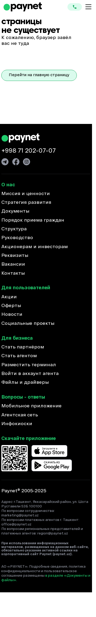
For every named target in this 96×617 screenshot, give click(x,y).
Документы (15, 211)
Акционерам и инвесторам (34, 246)
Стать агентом (19, 356)
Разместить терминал (28, 365)
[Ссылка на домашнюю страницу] (22, 6)
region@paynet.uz (52, 534)
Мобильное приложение (31, 406)
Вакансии (13, 264)
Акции (9, 297)
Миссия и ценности (25, 193)
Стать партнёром (22, 347)
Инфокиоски (16, 423)
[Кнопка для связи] (74, 7)
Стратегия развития (26, 202)
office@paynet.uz (16, 525)
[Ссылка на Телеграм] (5, 161)
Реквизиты (14, 255)
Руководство (17, 237)
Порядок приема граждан (32, 220)
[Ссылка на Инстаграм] (26, 161)
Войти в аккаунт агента (30, 373)
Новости (11, 314)
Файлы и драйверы (25, 382)
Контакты (13, 273)
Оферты (11, 305)
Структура (14, 229)
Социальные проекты (27, 323)
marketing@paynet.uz (20, 515)
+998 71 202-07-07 (28, 151)
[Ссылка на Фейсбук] (15, 161)
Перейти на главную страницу (39, 75)
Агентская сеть (19, 415)
